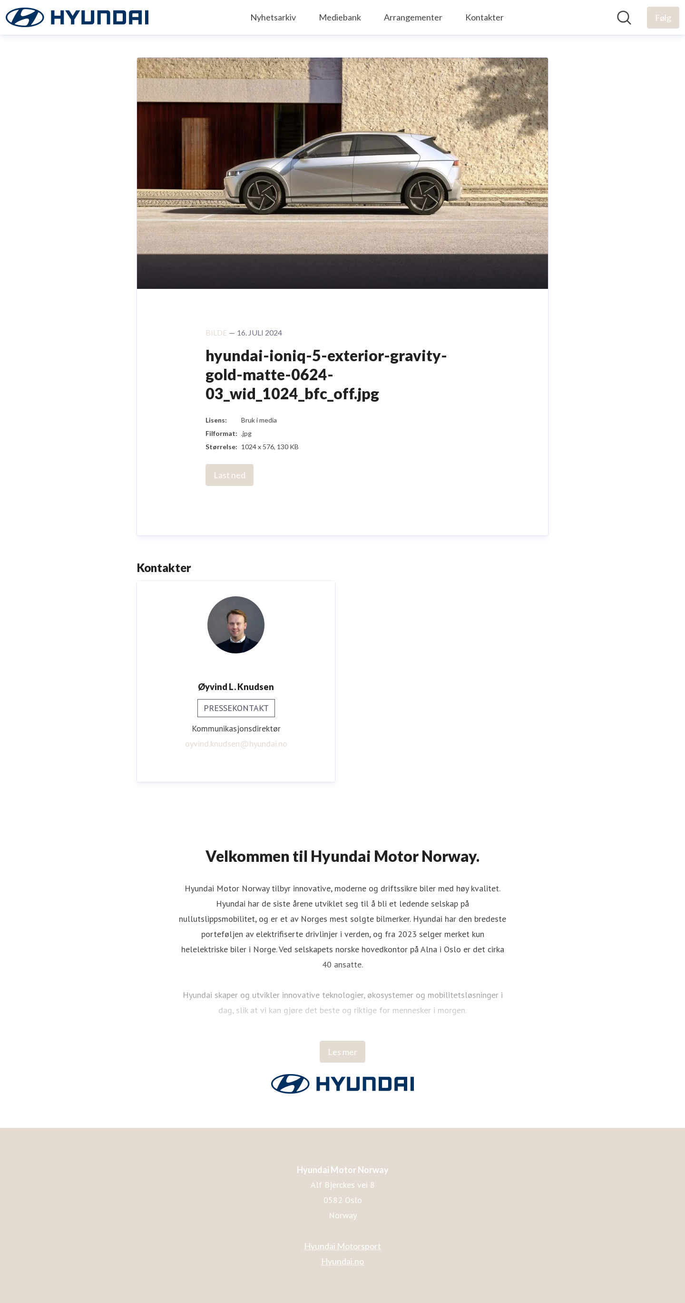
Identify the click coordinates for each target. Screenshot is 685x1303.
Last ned (229, 475)
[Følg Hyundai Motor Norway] (663, 18)
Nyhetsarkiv (273, 17)
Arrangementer (413, 17)
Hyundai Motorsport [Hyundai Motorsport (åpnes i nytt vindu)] (342, 1246)
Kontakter (484, 17)
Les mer (342, 1051)
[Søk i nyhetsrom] (624, 17)
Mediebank (340, 17)
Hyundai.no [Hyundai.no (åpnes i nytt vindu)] (342, 1261)
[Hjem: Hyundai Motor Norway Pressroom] (77, 17)
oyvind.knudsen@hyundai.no (236, 743)
